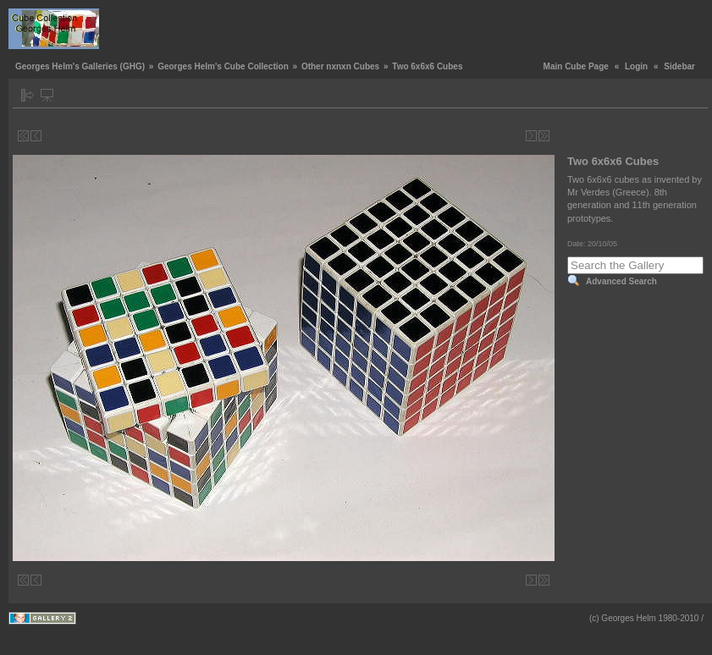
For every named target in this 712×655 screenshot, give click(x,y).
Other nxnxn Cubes (340, 66)
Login (636, 66)
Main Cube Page (576, 66)
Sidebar (679, 66)
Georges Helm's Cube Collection (223, 66)
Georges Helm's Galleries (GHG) (80, 66)
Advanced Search (621, 281)
